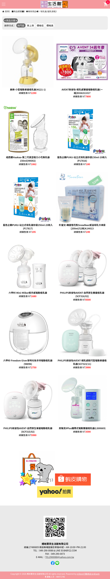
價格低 (40, 25)
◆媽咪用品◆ (32, 11)
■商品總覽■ (18, 11)
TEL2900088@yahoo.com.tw (59, 557)
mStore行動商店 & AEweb (88, 573)
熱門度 (20, 25)
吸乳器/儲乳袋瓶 (48, 11)
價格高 (49, 25)
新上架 (30, 25)
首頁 (7, 11)
